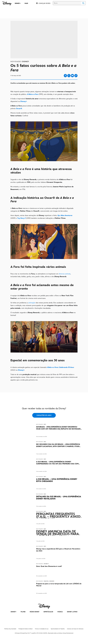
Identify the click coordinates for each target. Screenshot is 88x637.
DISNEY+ (13, 612)
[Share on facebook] (65, 75)
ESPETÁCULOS (48, 612)
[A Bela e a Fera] (32, 94)
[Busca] (67, 3)
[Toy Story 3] (21, 218)
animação (31, 303)
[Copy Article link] (76, 75)
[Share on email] (72, 75)
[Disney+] (23, 101)
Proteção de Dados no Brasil (26, 629)
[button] (45, 3)
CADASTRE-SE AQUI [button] (44, 415)
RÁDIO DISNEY (34, 612)
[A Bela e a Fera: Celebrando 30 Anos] (60, 367)
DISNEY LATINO (72, 612)
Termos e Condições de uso (41, 629)
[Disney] (6, 3)
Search (83, 3)
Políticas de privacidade (10, 629)
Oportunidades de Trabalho (58, 629)
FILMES (23, 612)
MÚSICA (60, 612)
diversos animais (64, 274)
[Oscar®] (19, 109)
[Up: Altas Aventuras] (64, 215)
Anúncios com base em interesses (75, 629)
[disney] (44, 606)
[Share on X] (68, 75)
